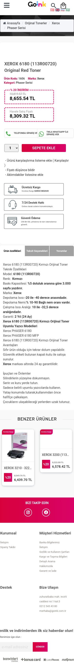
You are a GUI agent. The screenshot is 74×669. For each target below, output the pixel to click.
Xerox (56, 23)
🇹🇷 (52, 10)
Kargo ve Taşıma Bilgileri (53, 556)
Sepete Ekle (43, 148)
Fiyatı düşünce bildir (19, 170)
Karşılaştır (61, 160)
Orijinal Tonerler (36, 23)
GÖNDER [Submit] (40, 647)
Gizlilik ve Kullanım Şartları (54, 551)
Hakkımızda (46, 566)
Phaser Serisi (16, 28)
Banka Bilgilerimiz (49, 542)
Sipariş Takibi (7, 547)
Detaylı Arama (47, 561)
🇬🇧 (57, 10)
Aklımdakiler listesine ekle (23, 175)
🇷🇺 (62, 10)
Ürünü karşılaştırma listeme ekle (28, 160)
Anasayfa (11, 23)
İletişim (4, 542)
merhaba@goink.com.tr (52, 610)
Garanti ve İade (47, 570)
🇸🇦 (68, 10)
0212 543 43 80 (48, 606)
